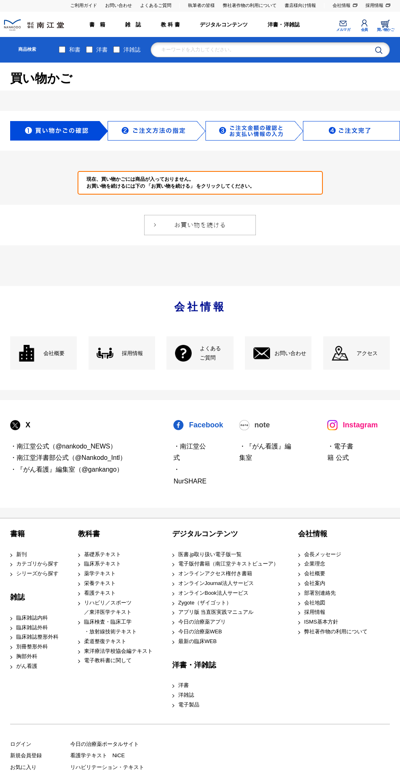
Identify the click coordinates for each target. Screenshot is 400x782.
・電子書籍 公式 (340, 452)
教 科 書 (170, 25)
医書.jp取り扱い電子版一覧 (210, 554)
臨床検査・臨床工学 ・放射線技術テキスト (110, 627)
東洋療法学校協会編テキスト (118, 651)
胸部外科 (26, 656)
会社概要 (54, 353)
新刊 (21, 554)
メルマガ (343, 30)
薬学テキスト (100, 573)
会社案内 (314, 583)
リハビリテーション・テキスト (107, 767)
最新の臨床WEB (197, 641)
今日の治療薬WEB (200, 631)
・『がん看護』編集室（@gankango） (66, 469)
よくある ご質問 (210, 353)
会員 (364, 30)
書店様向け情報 (300, 5)
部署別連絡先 (320, 593)
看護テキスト (100, 593)
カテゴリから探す (37, 564)
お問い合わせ (118, 5)
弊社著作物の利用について (250, 5)
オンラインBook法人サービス (213, 593)
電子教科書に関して (108, 660)
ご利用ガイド (83, 5)
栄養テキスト (100, 583)
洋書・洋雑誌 (284, 25)
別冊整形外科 (32, 646)
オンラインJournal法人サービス (216, 583)
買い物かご (385, 30)
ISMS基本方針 (321, 622)
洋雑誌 (132, 49)
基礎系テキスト (102, 554)
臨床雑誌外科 (32, 627)
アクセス (367, 353)
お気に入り (23, 767)
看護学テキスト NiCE (97, 755)
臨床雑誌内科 (32, 618)
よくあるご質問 (155, 5)
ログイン (20, 744)
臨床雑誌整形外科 (37, 637)
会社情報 (341, 5)
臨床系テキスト (102, 564)
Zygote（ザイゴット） (204, 603)
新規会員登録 (26, 755)
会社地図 (314, 603)
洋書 (102, 49)
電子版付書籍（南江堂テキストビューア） (228, 564)
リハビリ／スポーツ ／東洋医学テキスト (108, 607)
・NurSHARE (189, 475)
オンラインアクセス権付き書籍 (215, 573)
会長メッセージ (322, 554)
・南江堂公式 (189, 452)
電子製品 (188, 705)
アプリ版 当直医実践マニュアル (216, 612)
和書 (74, 49)
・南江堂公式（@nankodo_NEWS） (63, 446)
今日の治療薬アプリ (202, 622)
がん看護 (26, 666)
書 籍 (97, 25)
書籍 (17, 534)
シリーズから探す (37, 573)
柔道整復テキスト (105, 641)
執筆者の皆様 (201, 5)
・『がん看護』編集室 (265, 452)
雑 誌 (133, 25)
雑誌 (17, 597)
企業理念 (314, 564)
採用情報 (374, 5)
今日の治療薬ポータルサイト (104, 744)
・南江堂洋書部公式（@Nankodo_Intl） (68, 457)
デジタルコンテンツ (224, 25)
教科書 (89, 534)
